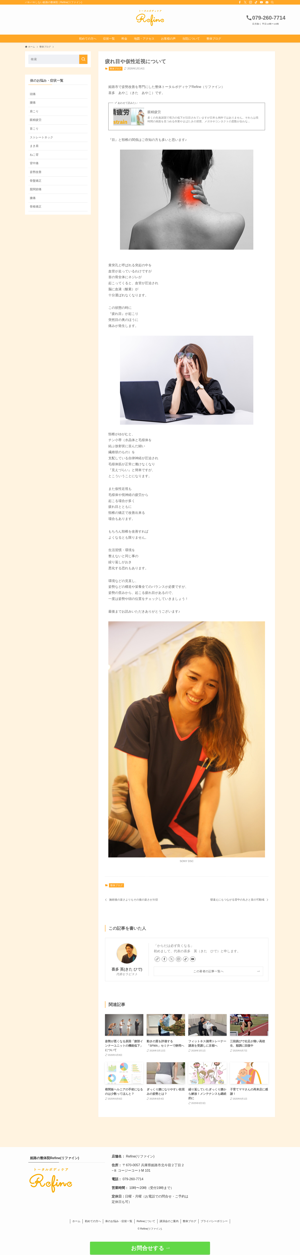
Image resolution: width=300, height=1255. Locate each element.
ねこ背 (34, 154)
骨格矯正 (35, 206)
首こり (34, 128)
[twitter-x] (245, 2)
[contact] (267, 2)
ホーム (76, 1221)
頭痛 (33, 94)
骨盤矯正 (35, 180)
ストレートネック (41, 137)
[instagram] (250, 2)
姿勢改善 (35, 172)
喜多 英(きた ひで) (126, 969)
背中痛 (34, 163)
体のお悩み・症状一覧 (118, 1221)
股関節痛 (35, 189)
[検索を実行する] (83, 59)
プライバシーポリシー (214, 1221)
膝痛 (33, 198)
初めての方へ (93, 1221)
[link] (157, 959)
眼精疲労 (154, 112)
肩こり (34, 111)
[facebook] (239, 2)
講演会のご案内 (169, 1221)
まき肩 (34, 146)
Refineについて (146, 1221)
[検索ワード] (58, 59)
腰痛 (33, 102)
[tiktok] (256, 2)
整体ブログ (115, 68)
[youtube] (261, 2)
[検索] (272, 2)
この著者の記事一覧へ (208, 971)
